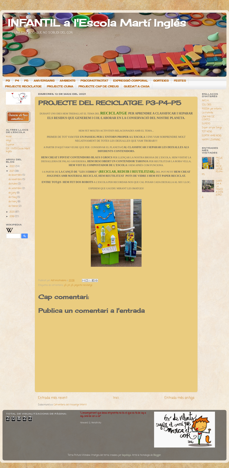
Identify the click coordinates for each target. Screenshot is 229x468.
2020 (12, 212)
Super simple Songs (212, 127)
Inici (116, 398)
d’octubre (13, 184)
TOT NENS (207, 132)
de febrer (14, 206)
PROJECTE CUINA (60, 86)
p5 (72, 285)
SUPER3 (206, 124)
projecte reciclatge (83, 285)
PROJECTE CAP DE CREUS (98, 86)
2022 (12, 166)
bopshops (126, 455)
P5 (26, 80)
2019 (12, 216)
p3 (65, 285)
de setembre (15, 188)
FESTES (180, 80)
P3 (8, 80)
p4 (68, 285)
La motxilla (207, 113)
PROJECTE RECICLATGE (23, 86)
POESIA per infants (212, 109)
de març (13, 201)
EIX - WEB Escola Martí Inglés (18, 150)
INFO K (205, 101)
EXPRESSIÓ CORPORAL (130, 80)
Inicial (9, 136)
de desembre (15, 175)
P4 (17, 80)
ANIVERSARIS (44, 80)
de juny (13, 193)
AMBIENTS (67, 80)
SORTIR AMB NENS (212, 136)
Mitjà (8, 141)
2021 (12, 171)
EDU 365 (206, 105)
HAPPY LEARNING (211, 140)
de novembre (15, 179)
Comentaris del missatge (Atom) (70, 405)
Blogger (157, 455)
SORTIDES (161, 80)
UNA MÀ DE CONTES (208, 118)
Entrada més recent (52, 398)
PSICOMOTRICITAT (94, 80)
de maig (13, 197)
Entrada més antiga (179, 398)
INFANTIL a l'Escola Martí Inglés (97, 23)
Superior (10, 145)
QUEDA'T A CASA (137, 86)
